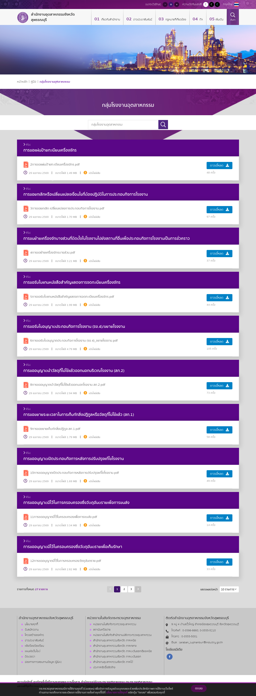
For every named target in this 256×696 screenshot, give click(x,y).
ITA (201, 19)
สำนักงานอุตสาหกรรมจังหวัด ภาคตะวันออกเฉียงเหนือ (122, 651)
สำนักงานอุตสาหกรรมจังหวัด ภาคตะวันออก (117, 656)
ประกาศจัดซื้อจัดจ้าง (104, 667)
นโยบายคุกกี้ (31, 624)
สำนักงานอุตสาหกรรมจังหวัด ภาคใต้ (113, 662)
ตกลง (199, 691)
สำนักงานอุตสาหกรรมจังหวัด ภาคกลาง (115, 646)
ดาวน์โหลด (219, 165)
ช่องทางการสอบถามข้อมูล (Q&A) (43, 662)
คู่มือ (33, 81)
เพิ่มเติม (219, 19)
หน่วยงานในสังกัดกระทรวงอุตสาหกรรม (114, 624)
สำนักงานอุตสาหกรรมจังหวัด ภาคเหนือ (114, 640)
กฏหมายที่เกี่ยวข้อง (175, 19)
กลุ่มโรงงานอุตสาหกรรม (55, 81)
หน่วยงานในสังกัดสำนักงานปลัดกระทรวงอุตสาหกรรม (122, 635)
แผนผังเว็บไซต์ (32, 651)
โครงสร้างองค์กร (34, 635)
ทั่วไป (27, 145)
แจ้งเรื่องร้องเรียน (34, 646)
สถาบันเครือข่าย (102, 630)
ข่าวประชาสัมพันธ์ (142, 19)
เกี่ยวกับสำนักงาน (110, 19)
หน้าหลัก (22, 81)
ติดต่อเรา (30, 656)
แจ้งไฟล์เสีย (94, 173)
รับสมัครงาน (32, 630)
